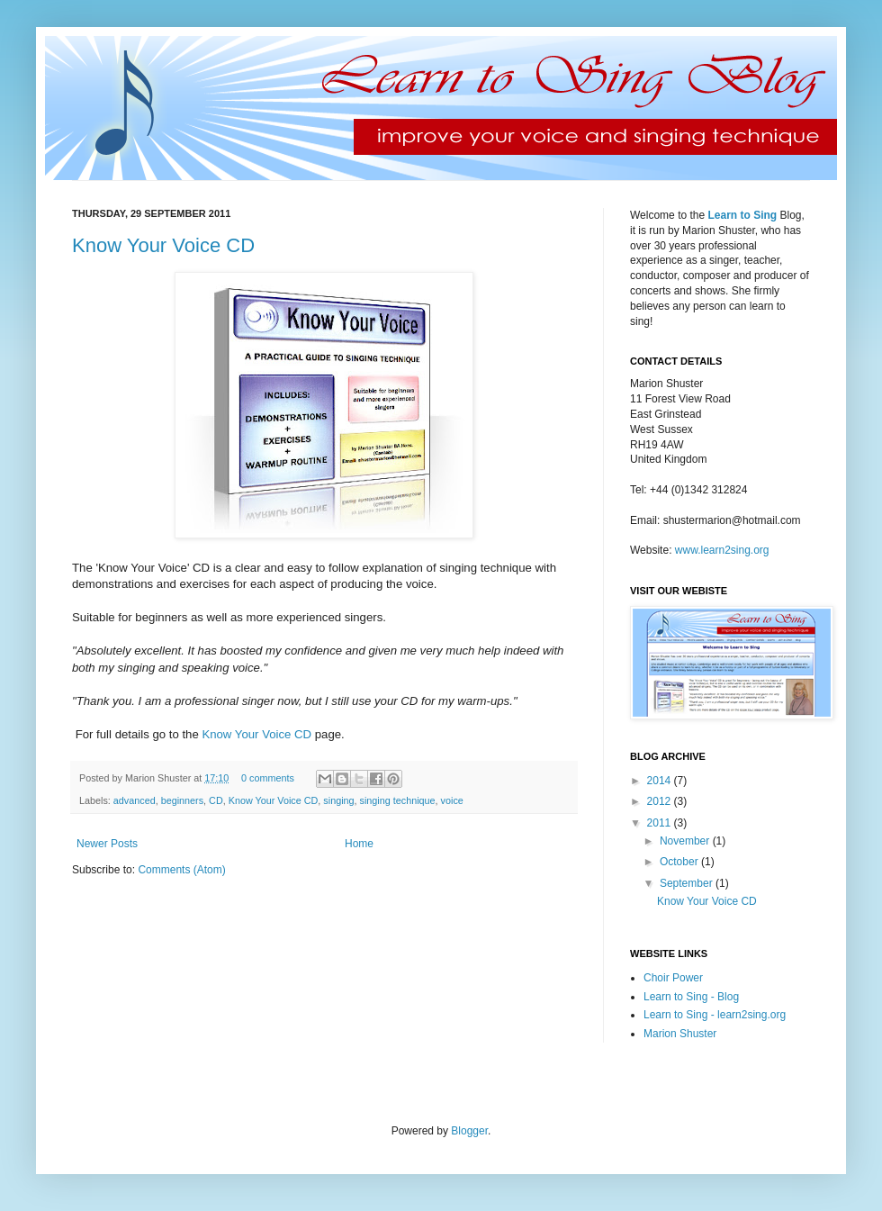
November (686, 841)
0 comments (267, 778)
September (688, 883)
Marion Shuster (680, 1033)
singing (338, 800)
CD (216, 800)
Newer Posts (107, 843)
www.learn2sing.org (722, 550)
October (680, 861)
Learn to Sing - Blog (691, 996)
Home (359, 843)
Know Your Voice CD (163, 245)
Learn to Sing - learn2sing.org (715, 1014)
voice (452, 800)
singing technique (398, 800)
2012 (660, 801)
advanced (134, 800)
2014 (660, 780)
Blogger (469, 1131)
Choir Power (673, 978)
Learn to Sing (742, 215)
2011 (660, 823)
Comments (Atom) (181, 869)
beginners (182, 800)
